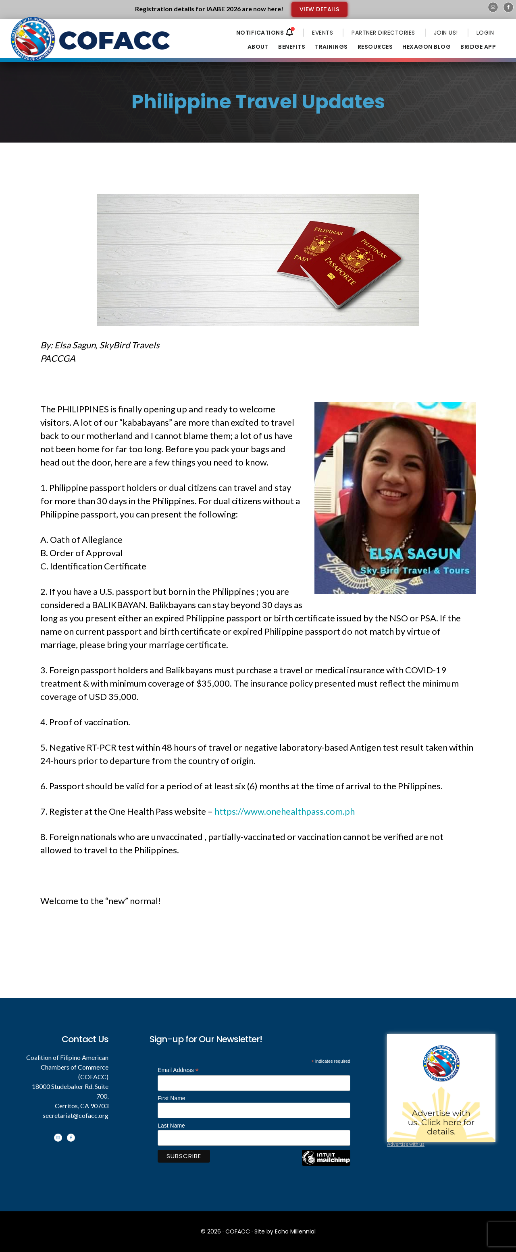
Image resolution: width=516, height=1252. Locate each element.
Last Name (171, 1125)
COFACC (237, 1231)
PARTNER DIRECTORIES (383, 33)
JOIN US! (446, 33)
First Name (171, 1098)
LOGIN (485, 33)
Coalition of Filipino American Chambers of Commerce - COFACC (91, 45)
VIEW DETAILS (319, 9)
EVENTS (322, 33)
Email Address (178, 1070)
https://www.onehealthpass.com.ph (284, 811)
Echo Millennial (295, 1231)
